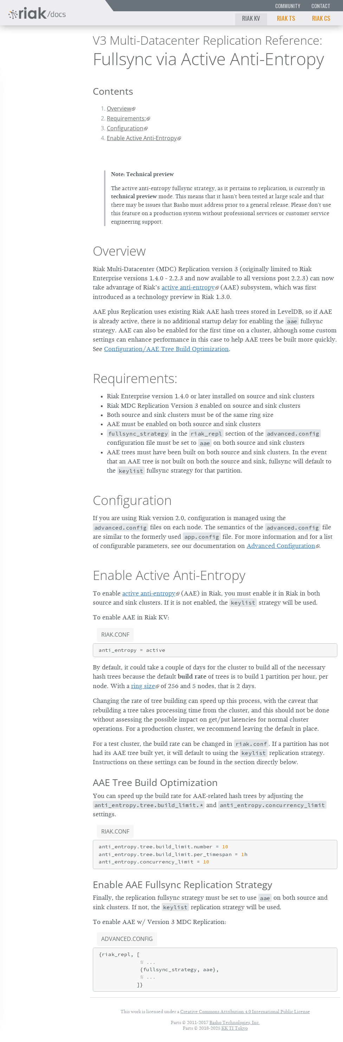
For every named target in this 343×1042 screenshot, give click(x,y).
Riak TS (286, 18)
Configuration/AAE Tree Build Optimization (166, 348)
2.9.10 (60, 56)
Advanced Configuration (281, 545)
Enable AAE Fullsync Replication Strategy (182, 884)
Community (287, 6)
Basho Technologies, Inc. (234, 1022)
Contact (320, 6)
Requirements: (126, 118)
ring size (143, 686)
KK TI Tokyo (234, 1028)
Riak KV (251, 18)
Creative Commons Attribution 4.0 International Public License (245, 1011)
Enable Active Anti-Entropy (142, 138)
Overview (119, 108)
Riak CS (321, 18)
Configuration (125, 128)
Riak (27, 56)
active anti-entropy (188, 287)
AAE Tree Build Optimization (155, 782)
